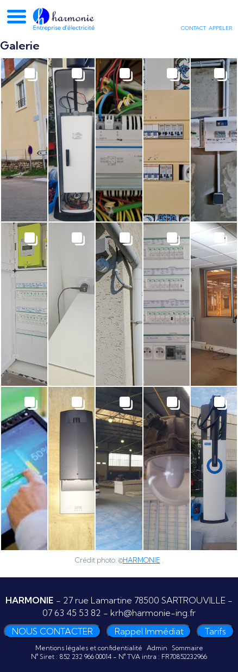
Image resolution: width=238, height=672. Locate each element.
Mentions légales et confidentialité (88, 648)
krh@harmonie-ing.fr (153, 612)
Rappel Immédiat (149, 631)
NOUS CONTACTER (52, 631)
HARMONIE (141, 560)
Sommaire (187, 648)
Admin (157, 648)
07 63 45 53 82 (71, 612)
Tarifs (215, 631)
